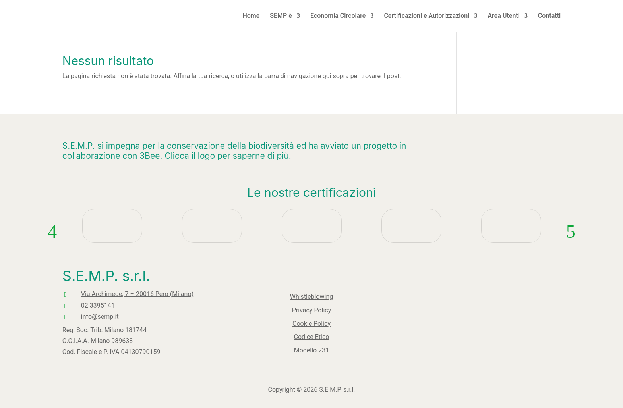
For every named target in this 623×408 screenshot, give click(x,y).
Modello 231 (311, 344)
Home (250, 16)
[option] (112, 248)
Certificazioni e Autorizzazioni (426, 16)
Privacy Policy (312, 311)
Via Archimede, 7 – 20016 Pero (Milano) (84, 294)
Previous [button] (52, 248)
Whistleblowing (311, 299)
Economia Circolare (338, 16)
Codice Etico (311, 332)
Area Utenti (503, 16)
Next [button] (570, 248)
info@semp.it (47, 316)
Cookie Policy (311, 321)
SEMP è (281, 16)
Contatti (549, 16)
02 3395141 (45, 305)
